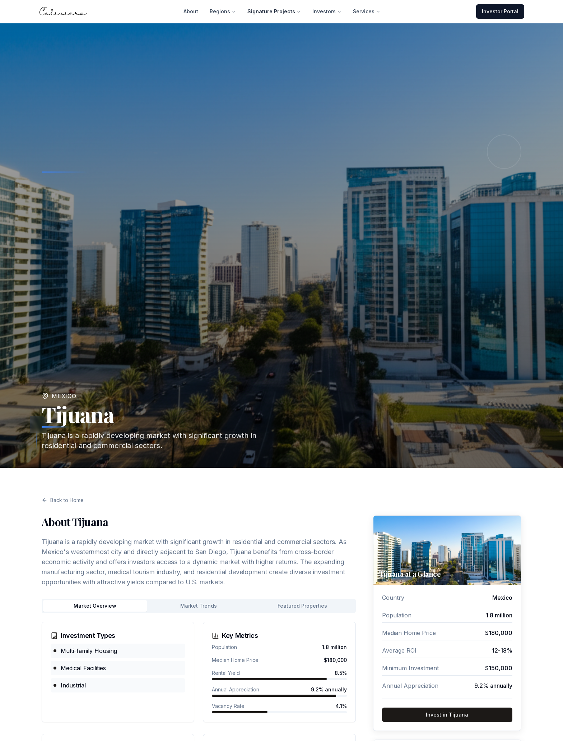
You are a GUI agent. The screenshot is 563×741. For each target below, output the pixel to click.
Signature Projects (274, 11)
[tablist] (199, 606)
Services (366, 11)
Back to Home (63, 500)
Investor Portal (500, 11)
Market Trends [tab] (198, 606)
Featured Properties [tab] (302, 606)
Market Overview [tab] (95, 606)
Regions (223, 11)
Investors (326, 11)
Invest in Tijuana (447, 715)
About (190, 11)
